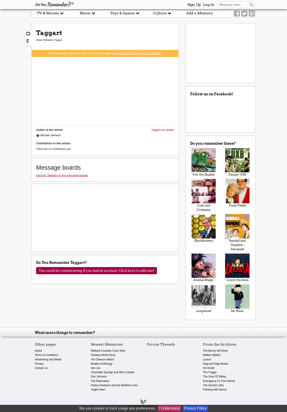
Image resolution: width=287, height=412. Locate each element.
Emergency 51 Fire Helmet (219, 381)
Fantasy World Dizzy (103, 355)
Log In (208, 4)
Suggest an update (162, 129)
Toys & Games (124, 13)
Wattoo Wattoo (211, 355)
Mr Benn (237, 298)
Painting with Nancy (214, 389)
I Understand (169, 408)
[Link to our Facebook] (237, 13)
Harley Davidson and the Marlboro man (114, 385)
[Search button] (251, 4)
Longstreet (203, 298)
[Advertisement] (105, 90)
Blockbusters (203, 228)
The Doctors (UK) (213, 385)
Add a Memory (199, 13)
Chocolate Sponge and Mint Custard (112, 372)
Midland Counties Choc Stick (108, 350)
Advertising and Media (48, 359)
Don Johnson (99, 376)
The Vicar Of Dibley (214, 376)
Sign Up (194, 4)
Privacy (39, 363)
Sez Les (95, 368)
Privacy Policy (195, 408)
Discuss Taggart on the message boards (62, 175)
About (38, 350)
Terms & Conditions (46, 355)
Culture (162, 13)
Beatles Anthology (101, 363)
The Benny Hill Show (215, 350)
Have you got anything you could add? (137, 53)
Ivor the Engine (203, 162)
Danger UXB (237, 162)
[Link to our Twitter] (244, 13)
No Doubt (208, 368)
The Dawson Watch (102, 359)
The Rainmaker (100, 381)
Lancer (207, 359)
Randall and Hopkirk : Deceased (237, 232)
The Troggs (210, 372)
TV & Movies (50, 13)
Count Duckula (237, 268)
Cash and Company (203, 195)
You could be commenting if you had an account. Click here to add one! (96, 271)
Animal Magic (203, 268)
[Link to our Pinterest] (252, 13)
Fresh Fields (237, 193)
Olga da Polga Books (215, 363)
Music (87, 13)
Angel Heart (98, 389)
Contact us (41, 368)
